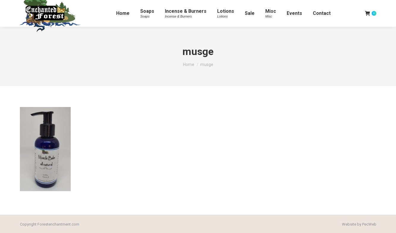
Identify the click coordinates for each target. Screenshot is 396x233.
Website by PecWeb (359, 224)
